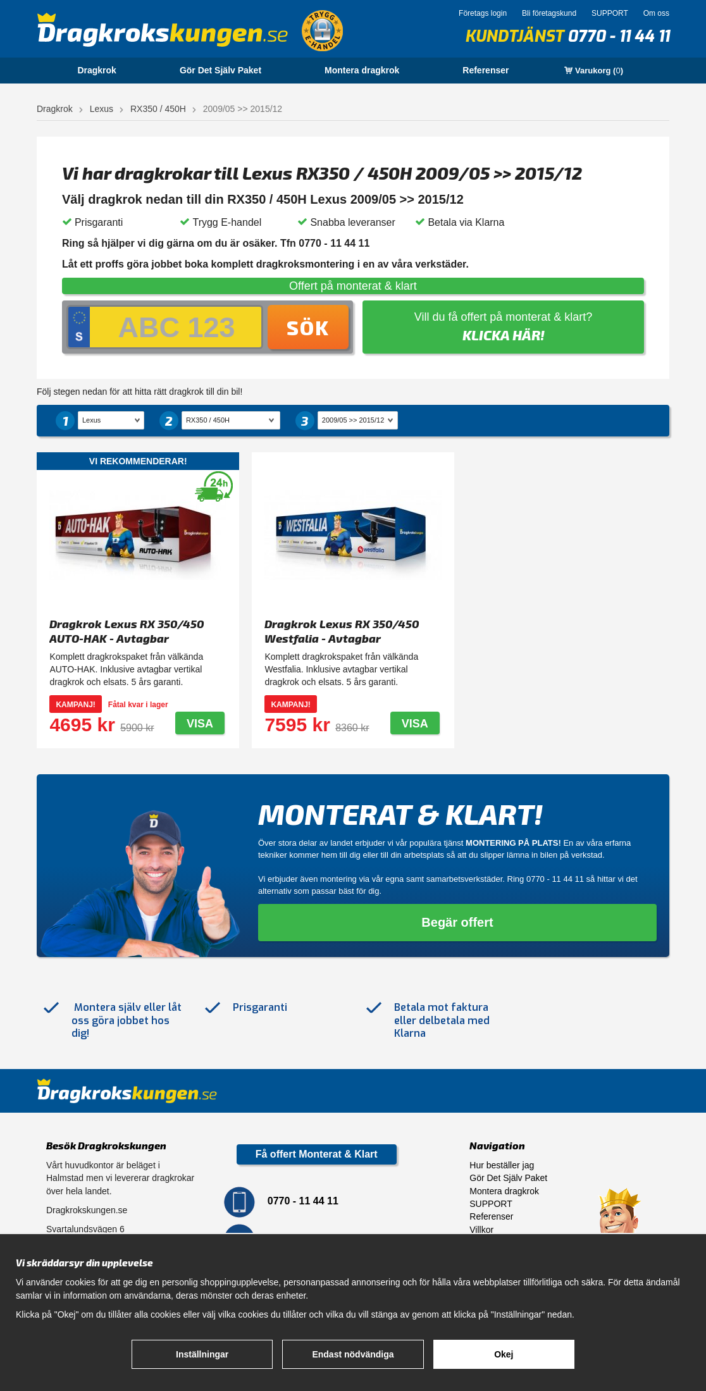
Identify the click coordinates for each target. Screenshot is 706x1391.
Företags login (483, 13)
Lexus (101, 109)
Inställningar (202, 1354)
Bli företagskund (549, 13)
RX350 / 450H (158, 109)
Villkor (481, 1230)
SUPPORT (609, 13)
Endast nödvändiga (352, 1354)
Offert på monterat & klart (353, 286)
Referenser (485, 70)
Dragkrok (96, 70)
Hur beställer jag (501, 1165)
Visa (200, 723)
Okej (503, 1354)
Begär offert (457, 922)
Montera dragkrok (362, 70)
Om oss (656, 13)
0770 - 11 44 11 (618, 36)
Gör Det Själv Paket (220, 70)
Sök (308, 327)
